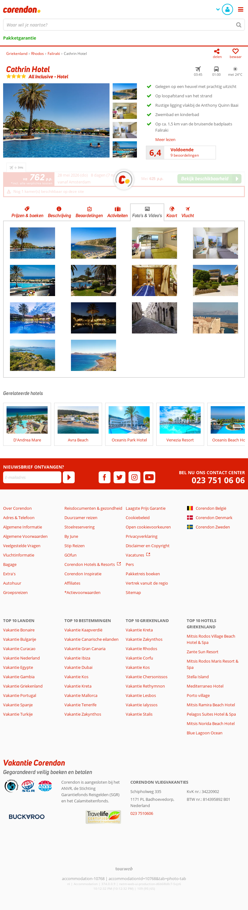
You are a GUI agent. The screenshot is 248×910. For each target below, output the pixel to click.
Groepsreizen (15, 592)
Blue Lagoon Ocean (204, 733)
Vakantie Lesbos (141, 695)
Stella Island (198, 676)
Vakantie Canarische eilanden (91, 639)
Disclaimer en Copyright (148, 545)
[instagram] (134, 477)
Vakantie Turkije (18, 714)
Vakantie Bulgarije (19, 639)
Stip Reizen (74, 545)
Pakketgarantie (19, 38)
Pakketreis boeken (143, 574)
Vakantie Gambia (19, 676)
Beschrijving (59, 215)
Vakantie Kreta (77, 686)
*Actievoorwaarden (82, 592)
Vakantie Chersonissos (146, 676)
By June (71, 536)
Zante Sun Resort (202, 652)
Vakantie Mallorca (80, 695)
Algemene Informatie (22, 527)
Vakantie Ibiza (77, 658)
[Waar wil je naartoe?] (124, 25)
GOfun (70, 555)
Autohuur (12, 583)
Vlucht (187, 215)
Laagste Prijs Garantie (146, 508)
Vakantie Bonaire (19, 630)
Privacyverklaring (141, 536)
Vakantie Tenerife (80, 705)
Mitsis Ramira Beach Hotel (211, 705)
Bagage (9, 564)
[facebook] (104, 477)
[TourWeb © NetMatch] (124, 868)
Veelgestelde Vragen (21, 545)
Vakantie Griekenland (23, 686)
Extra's (9, 574)
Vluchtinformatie (18, 555)
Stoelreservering (79, 527)
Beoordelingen (89, 215)
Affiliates (72, 583)
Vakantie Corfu (139, 658)
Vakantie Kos (76, 676)
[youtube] (149, 477)
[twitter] (119, 477)
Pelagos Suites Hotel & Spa (211, 714)
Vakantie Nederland (21, 658)
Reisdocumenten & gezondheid (93, 508)
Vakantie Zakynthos (82, 714)
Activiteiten (117, 215)
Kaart (171, 215)
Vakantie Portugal (19, 695)
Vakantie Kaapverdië (83, 630)
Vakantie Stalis (139, 714)
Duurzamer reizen (80, 517)
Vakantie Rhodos (141, 648)
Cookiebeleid (138, 517)
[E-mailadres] (32, 477)
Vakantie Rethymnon (145, 686)
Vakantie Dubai (78, 667)
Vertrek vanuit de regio (147, 583)
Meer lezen (165, 139)
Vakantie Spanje (18, 705)
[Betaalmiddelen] (26, 816)
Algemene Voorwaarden (25, 536)
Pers (130, 564)
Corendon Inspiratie (82, 574)
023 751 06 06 (218, 480)
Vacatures (135, 555)
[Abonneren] (69, 477)
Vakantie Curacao (19, 648)
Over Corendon (17, 508)
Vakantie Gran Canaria (84, 648)
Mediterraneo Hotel (205, 686)
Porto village (198, 695)
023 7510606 (141, 813)
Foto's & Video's (147, 215)
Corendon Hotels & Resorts (89, 564)
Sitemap (133, 592)
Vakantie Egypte (18, 667)
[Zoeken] (239, 25)
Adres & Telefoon (19, 517)
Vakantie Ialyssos (141, 705)
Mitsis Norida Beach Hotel (211, 723)
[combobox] (124, 25)
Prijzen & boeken (28, 215)
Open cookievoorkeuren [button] (148, 527)
